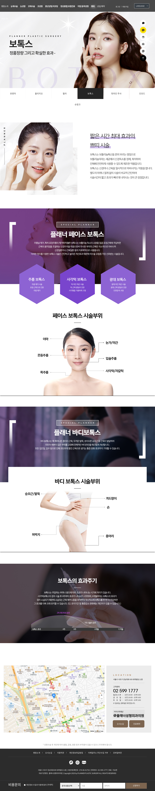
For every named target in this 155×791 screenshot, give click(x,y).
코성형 (40, 6)
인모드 (142, 93)
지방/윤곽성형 (83, 6)
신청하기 (136, 785)
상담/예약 (101, 6)
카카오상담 (143, 30)
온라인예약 (143, 37)
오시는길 (120, 723)
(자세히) (50, 785)
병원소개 (4, 6)
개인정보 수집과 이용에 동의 (35, 785)
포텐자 (13, 93)
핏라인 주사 (116, 93)
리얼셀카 (143, 51)
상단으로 (143, 58)
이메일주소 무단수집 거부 (98, 752)
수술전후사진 (143, 44)
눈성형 (22, 6)
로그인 (118, 6)
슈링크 (77, 104)
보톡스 (90, 93)
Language (140, 6)
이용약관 (60, 752)
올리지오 (39, 93)
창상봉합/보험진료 (67, 6)
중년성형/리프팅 (51, 6)
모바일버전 (117, 752)
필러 (65, 93)
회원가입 (125, 6)
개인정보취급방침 (76, 752)
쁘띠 (93, 6)
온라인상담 (143, 23)
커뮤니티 (4, 18)
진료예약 (136, 723)
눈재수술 (14, 6)
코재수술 (31, 6)
